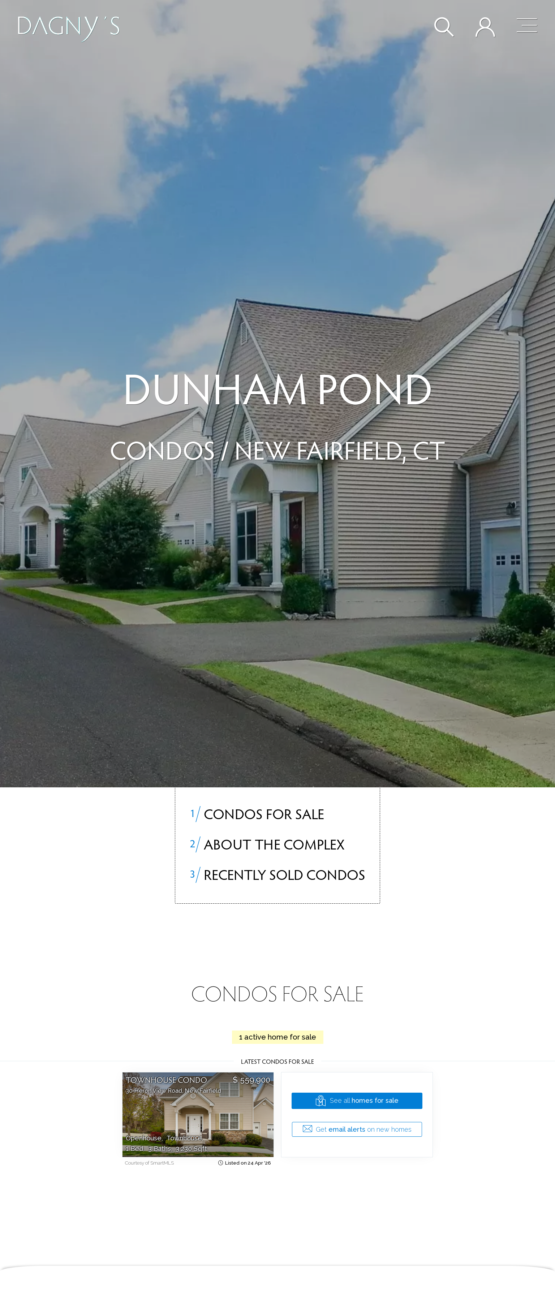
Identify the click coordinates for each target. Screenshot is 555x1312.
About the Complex (267, 843)
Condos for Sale (257, 813)
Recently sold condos (277, 874)
